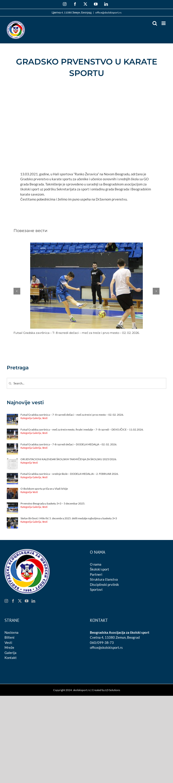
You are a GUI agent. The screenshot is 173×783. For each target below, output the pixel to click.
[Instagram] (6, 601)
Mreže (9, 647)
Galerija (10, 653)
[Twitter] (20, 601)
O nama (95, 564)
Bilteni (9, 637)
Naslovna (11, 632)
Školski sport (99, 569)
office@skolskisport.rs (108, 12)
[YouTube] (26, 601)
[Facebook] (13, 601)
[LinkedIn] (33, 601)
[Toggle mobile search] (155, 23)
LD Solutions (112, 690)
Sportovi (96, 589)
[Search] (10, 383)
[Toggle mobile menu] (164, 23)
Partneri (96, 574)
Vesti (8, 642)
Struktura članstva (104, 579)
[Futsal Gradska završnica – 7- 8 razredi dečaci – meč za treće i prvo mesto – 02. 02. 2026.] (86, 245)
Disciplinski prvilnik (104, 584)
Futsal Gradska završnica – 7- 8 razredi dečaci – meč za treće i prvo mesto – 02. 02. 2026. (77, 333)
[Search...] (86, 383)
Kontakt (11, 658)
